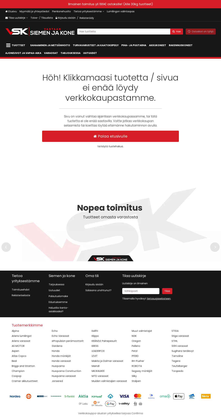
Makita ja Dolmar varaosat (107, 361)
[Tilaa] (167, 291)
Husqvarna (58, 366)
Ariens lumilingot (22, 336)
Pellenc (136, 346)
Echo (55, 331)
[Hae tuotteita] (130, 31)
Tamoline (177, 356)
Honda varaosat (61, 361)
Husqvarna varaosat (64, 376)
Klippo (95, 336)
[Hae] (176, 31)
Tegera (176, 361)
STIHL (175, 341)
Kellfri (95, 331)
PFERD (135, 356)
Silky (134, 376)
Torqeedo (177, 371)
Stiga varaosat (180, 336)
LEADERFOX (98, 351)
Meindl (95, 366)
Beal (14, 361)
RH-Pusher (138, 361)
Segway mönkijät (142, 371)
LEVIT (95, 356)
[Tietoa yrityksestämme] (88, 11)
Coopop (16, 376)
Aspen (15, 351)
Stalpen (136, 381)
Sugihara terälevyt (183, 351)
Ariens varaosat (21, 341)
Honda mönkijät (61, 356)
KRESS (95, 346)
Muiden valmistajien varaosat (109, 381)
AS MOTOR (18, 346)
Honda (56, 351)
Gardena (57, 346)
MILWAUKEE (98, 371)
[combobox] (130, 31)
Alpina (15, 331)
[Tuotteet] (16, 45)
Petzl (134, 351)
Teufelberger (179, 366)
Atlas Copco (19, 356)
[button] (159, 298)
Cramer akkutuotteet (25, 381)
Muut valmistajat (142, 331)
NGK (134, 336)
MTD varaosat (100, 376)
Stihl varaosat (180, 346)
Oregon (136, 341)
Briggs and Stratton (23, 366)
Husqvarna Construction (66, 371)
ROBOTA (137, 366)
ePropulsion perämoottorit (68, 341)
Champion (18, 371)
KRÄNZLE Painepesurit (104, 341)
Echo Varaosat (60, 336)
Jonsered (57, 381)
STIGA (175, 331)
